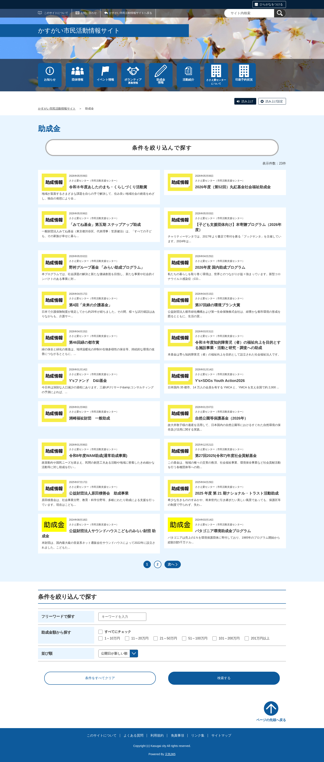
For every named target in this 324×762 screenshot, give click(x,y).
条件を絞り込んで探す (162, 148)
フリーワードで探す (58, 616)
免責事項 (177, 735)
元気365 (170, 754)
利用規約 (157, 735)
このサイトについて (56, 12)
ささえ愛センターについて (216, 82)
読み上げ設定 (274, 101)
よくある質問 (133, 735)
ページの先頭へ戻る (271, 720)
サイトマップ (221, 735)
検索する (224, 678)
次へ (171, 564)
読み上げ (247, 101)
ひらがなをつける (271, 4)
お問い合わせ (89, 12)
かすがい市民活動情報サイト (57, 108)
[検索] (280, 13)
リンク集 (197, 735)
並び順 (46, 653)
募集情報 (133, 81)
